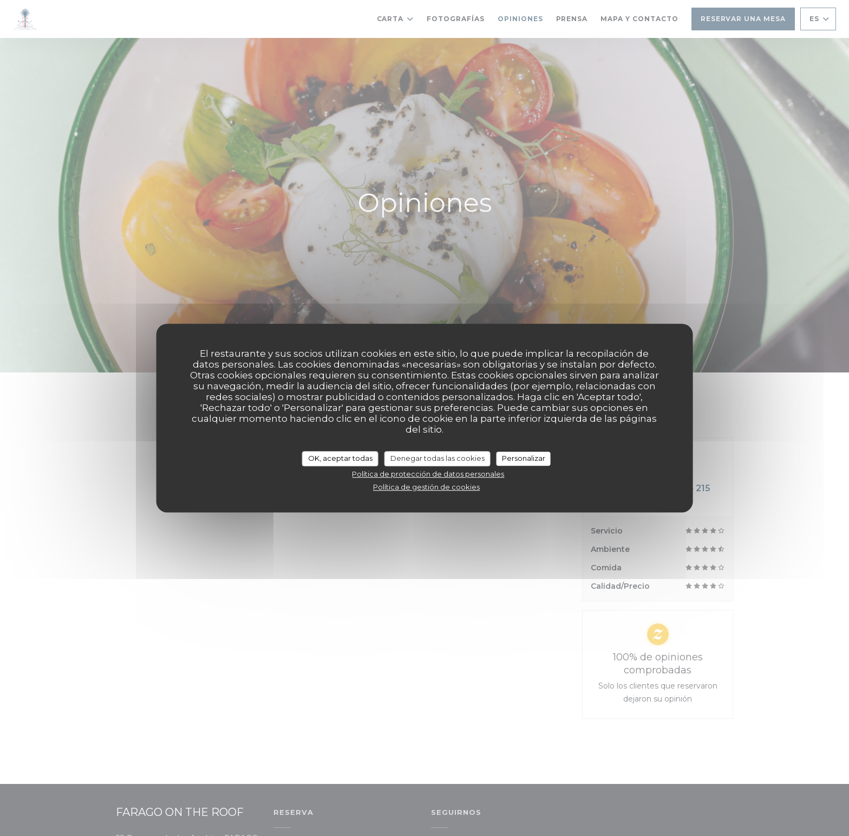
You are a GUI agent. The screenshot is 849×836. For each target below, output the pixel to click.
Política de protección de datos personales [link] (428, 474)
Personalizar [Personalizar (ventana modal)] (523, 458)
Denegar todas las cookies (437, 458)
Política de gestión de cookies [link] (426, 487)
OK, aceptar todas (340, 458)
